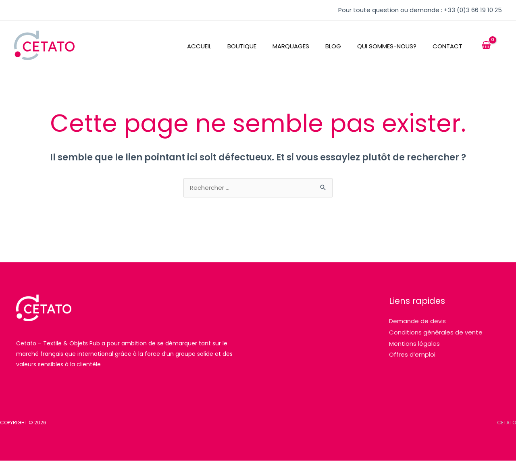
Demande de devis (417, 321)
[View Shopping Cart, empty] (486, 45)
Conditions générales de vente (436, 332)
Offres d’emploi (412, 355)
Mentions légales (414, 344)
